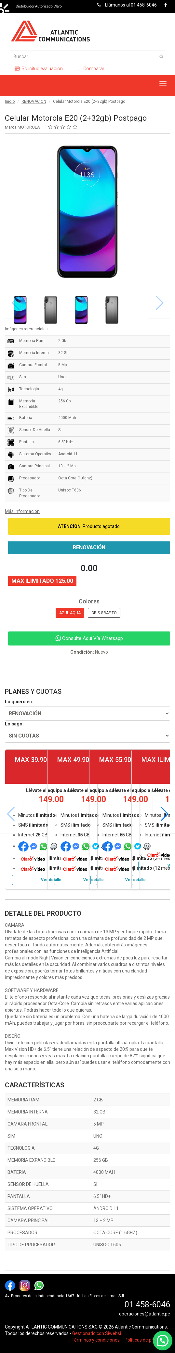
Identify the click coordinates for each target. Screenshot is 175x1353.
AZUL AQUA (70, 613)
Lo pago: (14, 723)
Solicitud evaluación (39, 68)
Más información (22, 511)
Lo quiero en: (19, 701)
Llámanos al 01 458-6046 (125, 5)
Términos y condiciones (96, 1340)
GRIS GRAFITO (104, 613)
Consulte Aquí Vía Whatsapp (89, 638)
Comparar (90, 68)
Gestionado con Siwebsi (96, 1333)
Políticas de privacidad (147, 1340)
